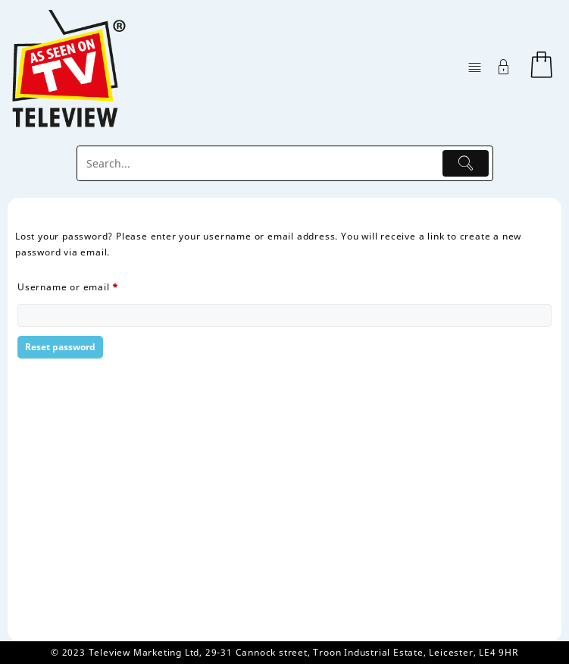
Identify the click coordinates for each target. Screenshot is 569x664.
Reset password (60, 346)
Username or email (89, 285)
